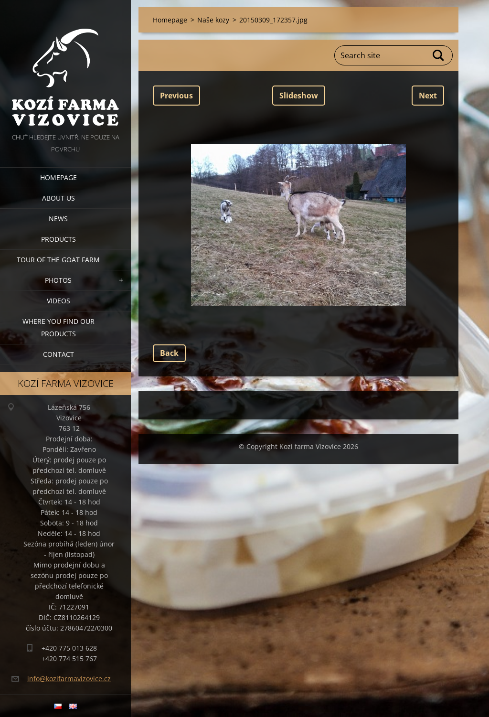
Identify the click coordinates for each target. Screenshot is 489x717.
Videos (58, 300)
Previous (176, 95)
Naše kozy (213, 19)
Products (58, 239)
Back (169, 353)
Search (439, 55)
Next (428, 95)
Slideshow (298, 95)
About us (58, 198)
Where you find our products (58, 327)
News (58, 218)
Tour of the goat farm (58, 259)
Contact (58, 354)
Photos (58, 280)
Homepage (58, 177)
